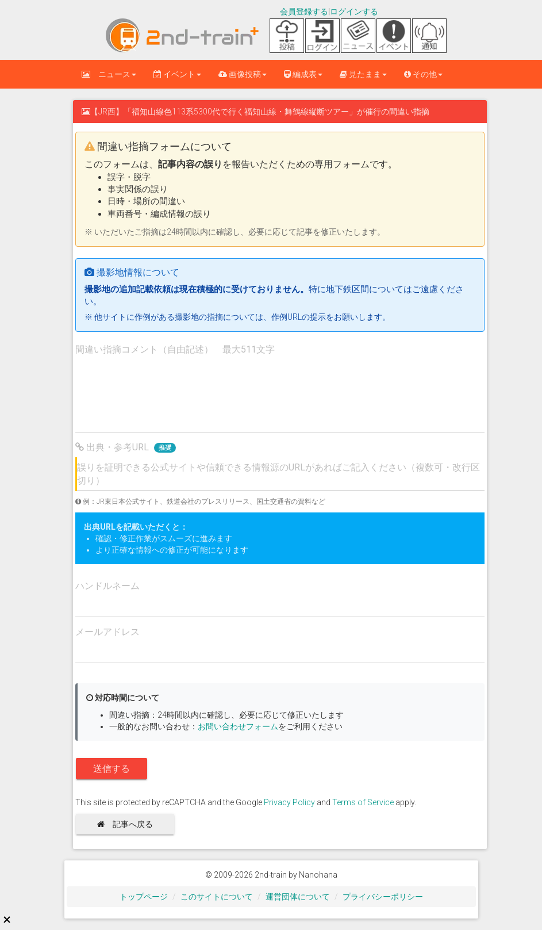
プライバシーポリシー (383, 896)
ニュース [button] (109, 74)
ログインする (354, 11)
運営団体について (298, 896)
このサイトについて (216, 896)
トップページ (144, 896)
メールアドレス (107, 631)
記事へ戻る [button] (129, 824)
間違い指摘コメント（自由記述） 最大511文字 (175, 349)
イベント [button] (177, 74)
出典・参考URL (125, 447)
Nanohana (318, 874)
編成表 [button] (303, 74)
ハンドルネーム (107, 585)
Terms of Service (363, 802)
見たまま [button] (363, 74)
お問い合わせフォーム (238, 726)
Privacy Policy (289, 802)
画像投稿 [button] (242, 74)
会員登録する (304, 11)
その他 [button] (423, 74)
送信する (111, 768)
